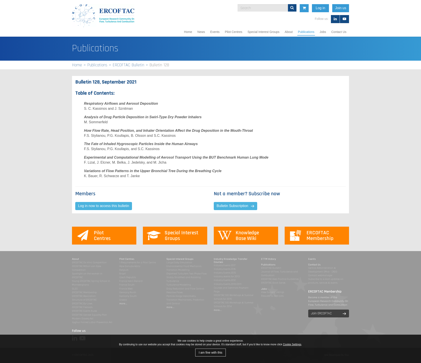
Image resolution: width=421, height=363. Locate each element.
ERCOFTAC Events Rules (84, 311)
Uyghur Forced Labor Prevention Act (92, 322)
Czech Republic (127, 277)
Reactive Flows (174, 292)
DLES (75, 288)
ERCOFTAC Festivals (82, 307)
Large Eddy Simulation (179, 262)
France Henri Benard (130, 281)
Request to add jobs (272, 296)
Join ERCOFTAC (321, 313)
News (201, 32)
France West (126, 288)
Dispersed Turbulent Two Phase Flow (186, 273)
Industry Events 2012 (225, 280)
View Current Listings (272, 292)
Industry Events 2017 (224, 265)
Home (188, 32)
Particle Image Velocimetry (181, 296)
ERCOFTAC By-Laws (82, 303)
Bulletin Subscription (232, 206)
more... (123, 303)
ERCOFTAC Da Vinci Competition (89, 262)
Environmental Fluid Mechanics (183, 266)
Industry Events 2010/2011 (227, 284)
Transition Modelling (178, 270)
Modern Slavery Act (82, 318)
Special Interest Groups (263, 32)
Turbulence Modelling (178, 284)
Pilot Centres (233, 32)
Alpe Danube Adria (129, 266)
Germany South (128, 296)
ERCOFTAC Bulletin (128, 65)
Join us (362, 8)
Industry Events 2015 (225, 272)
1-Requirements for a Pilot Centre (137, 262)
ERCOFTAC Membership (84, 292)
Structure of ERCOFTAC (84, 299)
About (289, 32)
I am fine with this (210, 352)
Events (215, 32)
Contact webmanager (320, 275)
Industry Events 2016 (225, 269)
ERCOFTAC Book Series (273, 282)
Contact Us (338, 32)
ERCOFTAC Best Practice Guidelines (280, 279)
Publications (306, 32)
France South (127, 284)
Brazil (122, 273)
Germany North (127, 292)
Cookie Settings (292, 344)
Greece (123, 299)
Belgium (123, 270)
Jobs (323, 32)
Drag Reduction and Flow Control (185, 288)
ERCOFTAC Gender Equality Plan (89, 315)
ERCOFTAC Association (84, 296)
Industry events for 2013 (227, 276)
